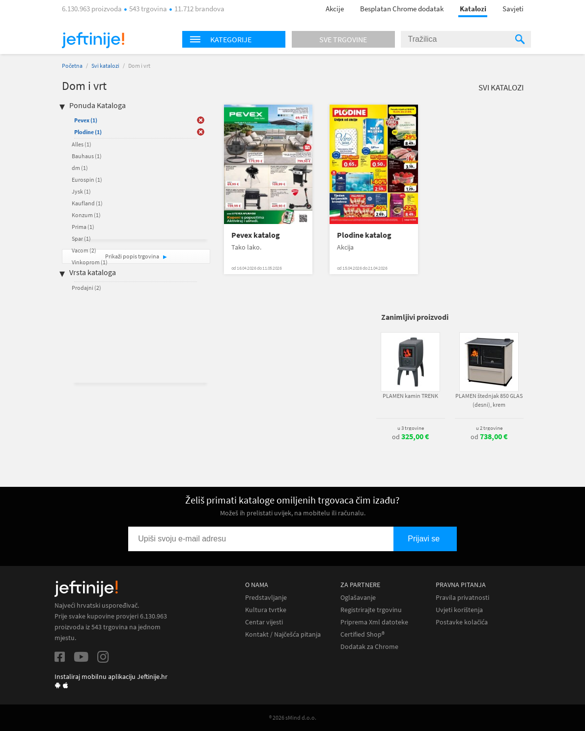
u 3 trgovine (410, 427)
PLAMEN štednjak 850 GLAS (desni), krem (489, 400)
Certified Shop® (362, 634)
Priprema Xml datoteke (374, 622)
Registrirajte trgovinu (371, 610)
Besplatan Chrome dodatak (402, 8)
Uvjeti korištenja (459, 610)
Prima (83, 226)
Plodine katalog (364, 235)
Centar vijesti (264, 622)
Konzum (86, 215)
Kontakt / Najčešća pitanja (283, 634)
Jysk (81, 191)
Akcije (335, 8)
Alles (81, 144)
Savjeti (513, 8)
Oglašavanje (358, 597)
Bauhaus (87, 156)
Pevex (85, 120)
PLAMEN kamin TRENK (410, 395)
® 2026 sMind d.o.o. (292, 717)
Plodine (88, 132)
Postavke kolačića (462, 622)
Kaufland (87, 203)
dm (80, 167)
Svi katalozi (105, 65)
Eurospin (87, 179)
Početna (72, 65)
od (410, 436)
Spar (81, 238)
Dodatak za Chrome (369, 647)
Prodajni (86, 287)
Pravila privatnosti (462, 597)
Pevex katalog (255, 235)
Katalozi (473, 8)
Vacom (84, 250)
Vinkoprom (90, 262)
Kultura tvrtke (265, 610)
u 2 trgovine (489, 427)
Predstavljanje (266, 597)
